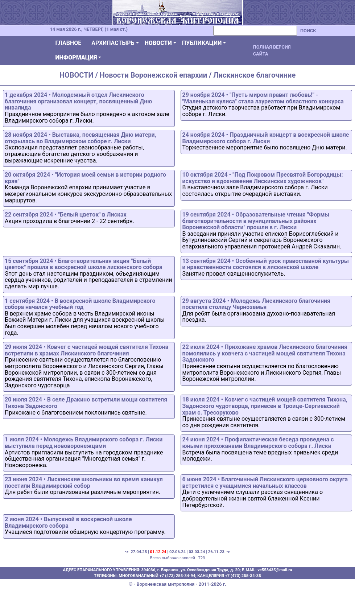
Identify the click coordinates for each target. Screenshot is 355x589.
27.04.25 (139, 551)
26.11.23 (216, 551)
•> (228, 551)
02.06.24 (177, 551)
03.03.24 (197, 551)
